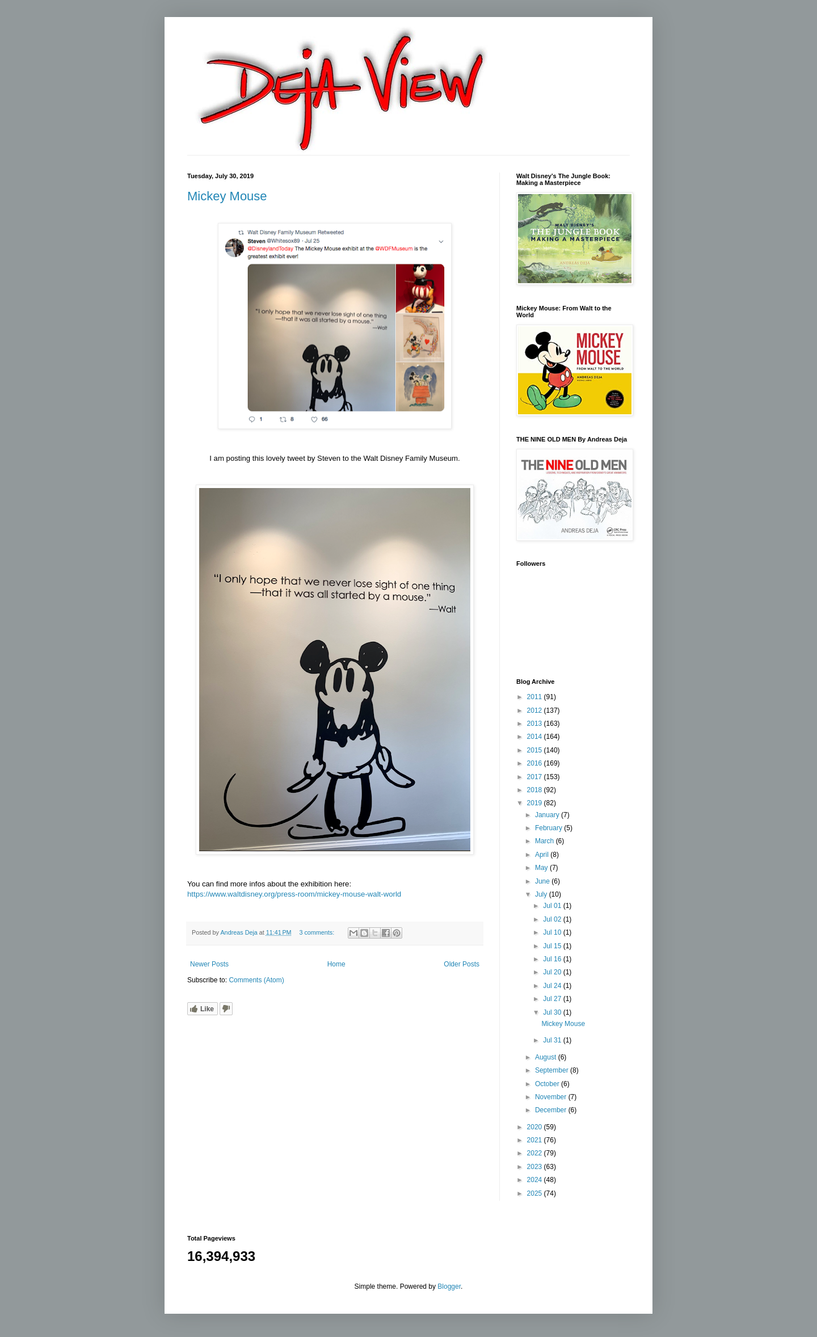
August (546, 1057)
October (548, 1084)
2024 (535, 1180)
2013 (535, 724)
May (542, 868)
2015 (535, 750)
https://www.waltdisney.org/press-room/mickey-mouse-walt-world (294, 894)
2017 (535, 777)
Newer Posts (209, 964)
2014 (535, 737)
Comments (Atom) (256, 980)
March (545, 841)
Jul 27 (553, 999)
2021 (535, 1140)
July (542, 894)
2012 (535, 710)
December (551, 1110)
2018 (535, 790)
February (549, 828)
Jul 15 (553, 946)
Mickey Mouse (227, 196)
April (542, 855)
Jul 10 (553, 932)
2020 (535, 1127)
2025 (535, 1193)
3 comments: (317, 932)
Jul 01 (553, 906)
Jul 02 (553, 919)
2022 (535, 1153)
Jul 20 (553, 972)
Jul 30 (553, 1012)
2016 (535, 763)
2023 (535, 1167)
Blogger (449, 1286)
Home (336, 964)
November (551, 1097)
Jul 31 (553, 1040)
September (552, 1070)
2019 (535, 803)
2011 (535, 697)
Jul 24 (553, 986)
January (548, 815)
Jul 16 (553, 959)
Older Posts (461, 964)
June (543, 881)
